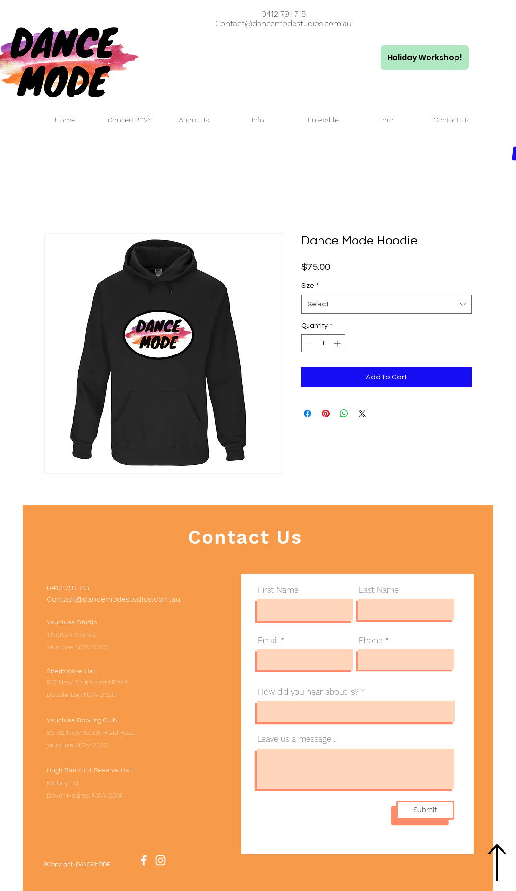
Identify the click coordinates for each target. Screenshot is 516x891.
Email (268, 640)
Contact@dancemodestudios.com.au (283, 23)
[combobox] (386, 304)
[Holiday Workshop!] (425, 57)
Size (310, 285)
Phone (370, 640)
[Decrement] (309, 343)
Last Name (379, 590)
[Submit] (425, 810)
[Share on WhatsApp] (344, 413)
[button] (193, 120)
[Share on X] (362, 413)
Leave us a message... (296, 739)
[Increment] (338, 343)
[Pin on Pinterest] (326, 413)
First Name (278, 590)
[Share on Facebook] (307, 413)
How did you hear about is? (308, 692)
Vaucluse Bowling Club (82, 720)
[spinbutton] (323, 343)
